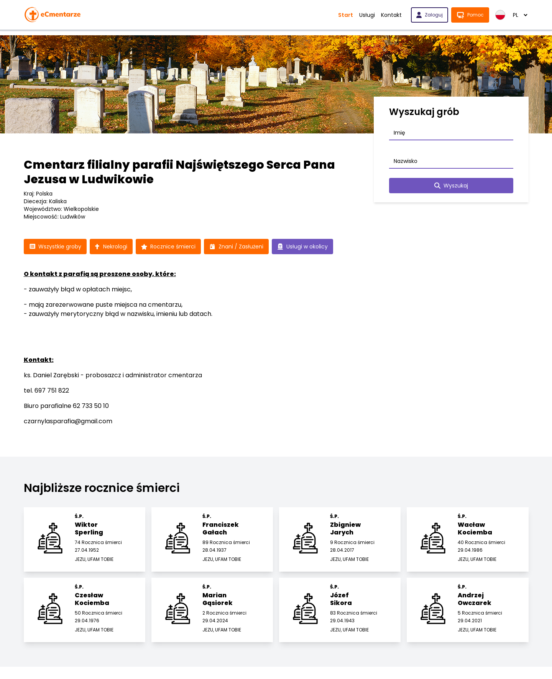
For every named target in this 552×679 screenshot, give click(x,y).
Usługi (367, 15)
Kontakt (391, 15)
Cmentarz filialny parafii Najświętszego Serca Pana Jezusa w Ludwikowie (179, 172)
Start (345, 15)
